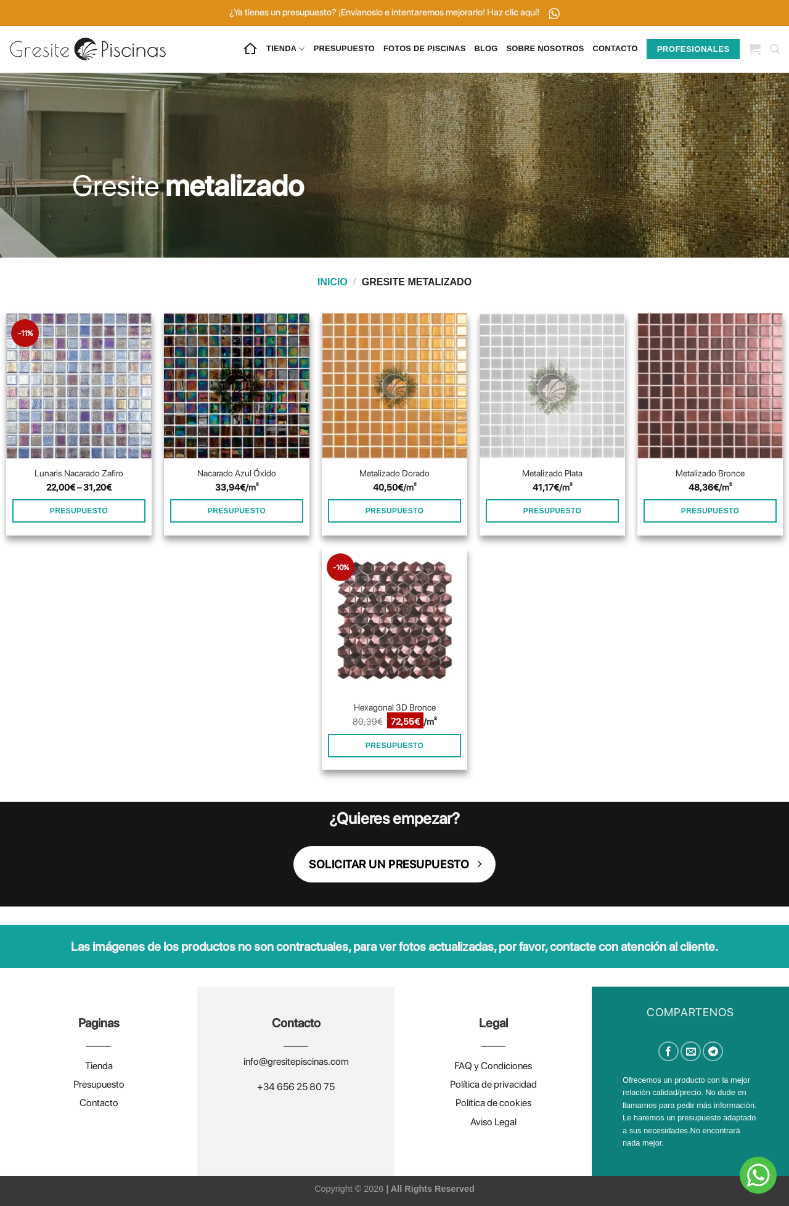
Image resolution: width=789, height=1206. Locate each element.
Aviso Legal (493, 1122)
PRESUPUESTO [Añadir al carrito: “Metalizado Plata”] (552, 511)
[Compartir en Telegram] (713, 1051)
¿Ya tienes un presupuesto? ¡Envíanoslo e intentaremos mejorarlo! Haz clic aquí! (394, 12)
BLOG (486, 48)
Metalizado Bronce (710, 473)
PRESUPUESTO (344, 48)
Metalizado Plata (552, 473)
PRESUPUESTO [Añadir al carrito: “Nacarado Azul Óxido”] (237, 511)
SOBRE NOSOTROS (545, 48)
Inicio (332, 282)
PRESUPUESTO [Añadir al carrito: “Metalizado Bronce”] (710, 511)
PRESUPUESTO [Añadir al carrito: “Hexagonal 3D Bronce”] (394, 745)
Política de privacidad (493, 1084)
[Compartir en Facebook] (668, 1051)
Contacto (99, 1103)
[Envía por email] (691, 1051)
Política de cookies (493, 1103)
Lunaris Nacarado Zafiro (79, 473)
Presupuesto (99, 1084)
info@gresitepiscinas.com (296, 1061)
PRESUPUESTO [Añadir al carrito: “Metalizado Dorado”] (394, 511)
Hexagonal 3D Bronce (395, 707)
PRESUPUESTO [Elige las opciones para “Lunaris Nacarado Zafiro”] (79, 511)
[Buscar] (775, 49)
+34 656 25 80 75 (296, 1087)
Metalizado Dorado (394, 473)
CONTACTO (614, 48)
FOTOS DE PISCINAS (424, 48)
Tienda (99, 1066)
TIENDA (285, 49)
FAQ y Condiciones (493, 1066)
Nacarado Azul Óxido (236, 473)
